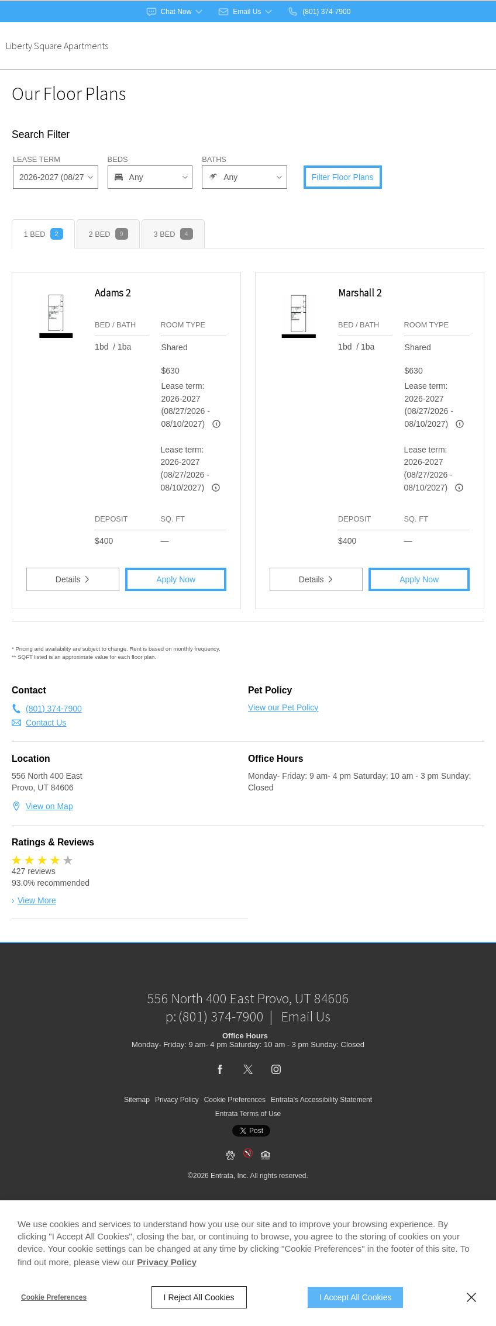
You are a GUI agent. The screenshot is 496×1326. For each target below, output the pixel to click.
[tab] (43, 233)
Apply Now (175, 579)
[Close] (471, 1297)
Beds (118, 159)
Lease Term (36, 159)
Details (73, 579)
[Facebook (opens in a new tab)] (220, 1098)
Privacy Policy (177, 1128)
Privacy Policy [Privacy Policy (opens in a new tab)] (167, 1262)
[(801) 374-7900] (319, 11)
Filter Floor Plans (343, 177)
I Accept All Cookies (355, 1297)
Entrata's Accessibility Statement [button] (321, 1128)
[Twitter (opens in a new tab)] (248, 1098)
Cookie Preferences (54, 1297)
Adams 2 (112, 292)
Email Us (305, 1045)
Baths (214, 159)
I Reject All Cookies (199, 1297)
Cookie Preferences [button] (235, 1128)
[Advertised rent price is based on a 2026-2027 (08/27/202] (216, 424)
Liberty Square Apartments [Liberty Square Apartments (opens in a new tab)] (57, 45)
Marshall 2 (359, 292)
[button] (175, 11)
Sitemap (137, 1128)
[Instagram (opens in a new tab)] (276, 1098)
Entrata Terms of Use (248, 1142)
